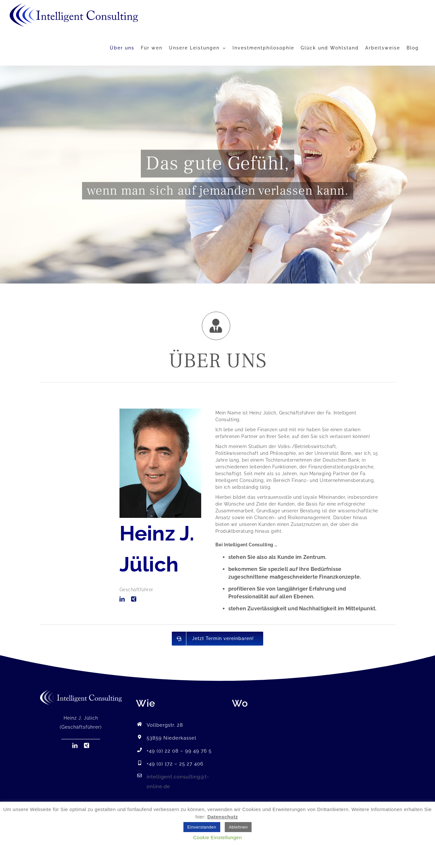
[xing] (134, 599)
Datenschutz (222, 816)
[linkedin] (122, 599)
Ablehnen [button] (238, 827)
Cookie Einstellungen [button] (217, 837)
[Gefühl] (217, 174)
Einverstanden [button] (201, 827)
